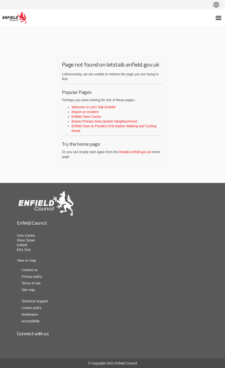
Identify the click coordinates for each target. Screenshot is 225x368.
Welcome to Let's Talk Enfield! (93, 107)
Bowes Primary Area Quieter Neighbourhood (104, 121)
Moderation (30, 314)
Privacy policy (32, 276)
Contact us (30, 270)
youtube (112, 346)
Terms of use (31, 283)
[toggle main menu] (218, 18)
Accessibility (31, 321)
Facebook (82, 346)
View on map (26, 260)
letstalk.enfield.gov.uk (135, 152)
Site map (28, 290)
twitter (127, 346)
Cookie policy (31, 308)
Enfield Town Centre (86, 116)
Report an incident (84, 112)
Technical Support (35, 301)
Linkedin (96, 346)
